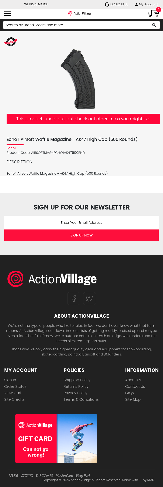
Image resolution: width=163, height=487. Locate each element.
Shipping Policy (77, 380)
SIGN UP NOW (81, 235)
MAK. (151, 480)
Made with (132, 480)
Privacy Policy (75, 393)
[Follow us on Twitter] (90, 298)
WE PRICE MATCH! (36, 4)
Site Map (133, 399)
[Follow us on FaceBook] (74, 298)
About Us (133, 380)
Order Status (15, 386)
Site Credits (14, 399)
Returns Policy (76, 386)
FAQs (129, 393)
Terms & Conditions (81, 399)
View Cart (12, 393)
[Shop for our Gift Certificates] (56, 438)
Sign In (10, 380)
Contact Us (135, 386)
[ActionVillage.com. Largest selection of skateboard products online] (52, 279)
